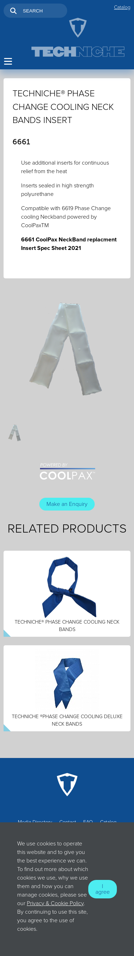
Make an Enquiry (67, 504)
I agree (102, 889)
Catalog (122, 7)
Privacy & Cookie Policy (55, 903)
